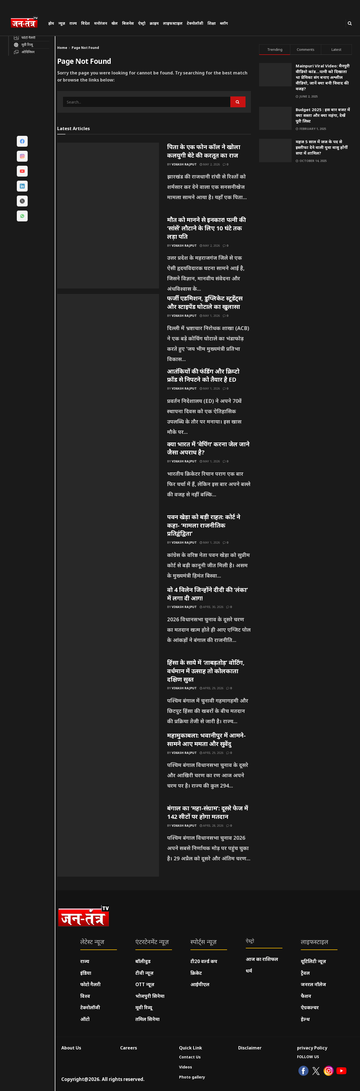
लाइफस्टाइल (173, 23)
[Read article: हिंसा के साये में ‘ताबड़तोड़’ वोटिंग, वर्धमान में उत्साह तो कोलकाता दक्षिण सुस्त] (108, 694)
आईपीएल (199, 984)
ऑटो (85, 1019)
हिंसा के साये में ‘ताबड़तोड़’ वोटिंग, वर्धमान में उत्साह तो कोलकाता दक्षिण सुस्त (205, 670)
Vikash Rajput (184, 164)
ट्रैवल (305, 973)
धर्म (249, 971)
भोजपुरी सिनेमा (149, 996)
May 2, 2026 (210, 164)
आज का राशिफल (262, 959)
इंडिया (85, 973)
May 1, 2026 (210, 315)
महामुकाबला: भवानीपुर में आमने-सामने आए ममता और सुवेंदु (206, 739)
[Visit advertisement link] (305, 221)
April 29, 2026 (211, 688)
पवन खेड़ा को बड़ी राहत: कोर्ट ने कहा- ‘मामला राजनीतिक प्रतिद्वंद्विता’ (203, 525)
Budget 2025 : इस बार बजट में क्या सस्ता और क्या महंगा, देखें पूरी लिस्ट (323, 115)
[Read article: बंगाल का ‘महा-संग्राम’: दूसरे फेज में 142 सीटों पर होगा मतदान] (108, 840)
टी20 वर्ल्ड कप (203, 961)
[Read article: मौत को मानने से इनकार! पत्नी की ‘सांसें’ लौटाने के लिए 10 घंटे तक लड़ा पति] (108, 251)
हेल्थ (305, 1019)
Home (62, 47)
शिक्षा (212, 23)
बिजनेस (128, 23)
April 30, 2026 (211, 607)
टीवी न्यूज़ (144, 973)
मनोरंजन (100, 23)
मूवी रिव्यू (143, 1007)
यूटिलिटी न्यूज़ (313, 961)
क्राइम (154, 23)
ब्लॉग (224, 23)
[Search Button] (350, 23)
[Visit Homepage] (26, 23)
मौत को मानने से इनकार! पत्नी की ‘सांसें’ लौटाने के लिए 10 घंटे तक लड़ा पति (206, 227)
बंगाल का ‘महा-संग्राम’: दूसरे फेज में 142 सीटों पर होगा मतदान (207, 812)
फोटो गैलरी (90, 984)
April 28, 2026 (211, 825)
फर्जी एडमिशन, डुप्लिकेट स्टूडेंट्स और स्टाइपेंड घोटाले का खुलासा (204, 302)
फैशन (306, 996)
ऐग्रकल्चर (310, 1007)
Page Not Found (85, 47)
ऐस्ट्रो (141, 23)
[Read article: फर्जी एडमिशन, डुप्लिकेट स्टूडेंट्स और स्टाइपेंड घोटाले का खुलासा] (108, 330)
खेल (114, 23)
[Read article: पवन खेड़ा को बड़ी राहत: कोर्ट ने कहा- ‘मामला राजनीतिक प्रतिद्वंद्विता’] (108, 549)
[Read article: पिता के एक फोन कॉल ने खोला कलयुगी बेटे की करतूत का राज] (108, 179)
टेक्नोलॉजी (195, 23)
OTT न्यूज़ (144, 984)
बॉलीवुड (143, 961)
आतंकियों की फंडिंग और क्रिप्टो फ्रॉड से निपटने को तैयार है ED (203, 375)
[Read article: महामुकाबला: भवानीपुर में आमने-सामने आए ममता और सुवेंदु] (108, 767)
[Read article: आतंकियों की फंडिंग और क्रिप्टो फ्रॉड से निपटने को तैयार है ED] (108, 403)
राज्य (73, 23)
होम (51, 23)
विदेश (85, 23)
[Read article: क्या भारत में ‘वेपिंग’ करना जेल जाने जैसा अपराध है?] (108, 476)
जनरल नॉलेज (313, 984)
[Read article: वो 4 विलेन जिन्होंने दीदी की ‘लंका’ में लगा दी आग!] (108, 621)
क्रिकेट (196, 973)
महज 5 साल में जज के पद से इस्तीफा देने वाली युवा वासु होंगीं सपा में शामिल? (322, 147)
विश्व (85, 996)
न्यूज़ (61, 23)
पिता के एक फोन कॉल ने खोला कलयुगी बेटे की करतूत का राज (203, 151)
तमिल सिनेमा (147, 1019)
